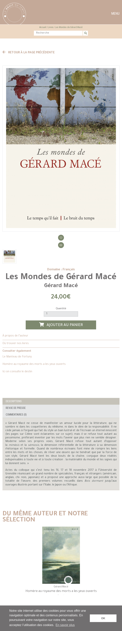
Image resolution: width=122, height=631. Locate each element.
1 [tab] (58, 597)
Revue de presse (16, 407)
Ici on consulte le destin (17, 371)
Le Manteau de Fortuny (17, 357)
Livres (50, 27)
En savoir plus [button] (65, 625)
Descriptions (14, 401)
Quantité (61, 308)
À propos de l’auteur (15, 336)
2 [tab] (64, 597)
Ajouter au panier (61, 325)
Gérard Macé (61, 286)
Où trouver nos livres (15, 343)
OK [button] (103, 618)
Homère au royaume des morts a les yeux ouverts (34, 364)
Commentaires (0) (16, 414)
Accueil (42, 27)
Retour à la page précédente (28, 52)
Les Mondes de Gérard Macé (68, 27)
